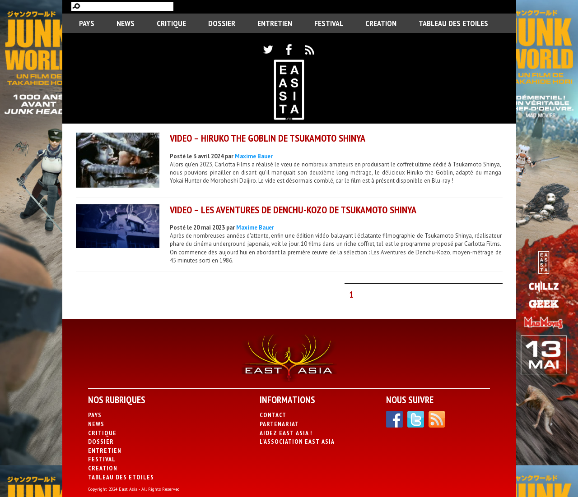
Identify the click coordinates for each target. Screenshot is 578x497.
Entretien (274, 23)
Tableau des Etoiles (453, 23)
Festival (328, 23)
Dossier (221, 23)
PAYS (86, 23)
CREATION (380, 23)
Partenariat (279, 424)
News (126, 23)
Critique (171, 23)
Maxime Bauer (254, 156)
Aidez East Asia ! (286, 433)
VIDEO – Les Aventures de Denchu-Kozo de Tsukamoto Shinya (293, 209)
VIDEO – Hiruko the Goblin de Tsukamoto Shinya (267, 138)
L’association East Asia (297, 441)
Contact (273, 415)
